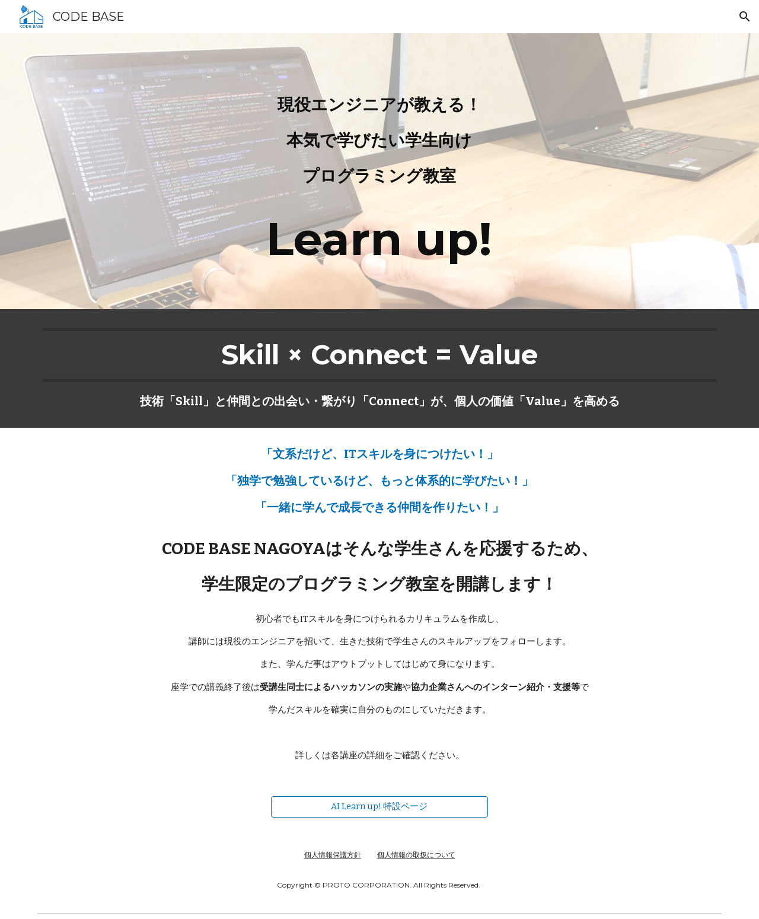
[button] (745, 16)
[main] (379, 171)
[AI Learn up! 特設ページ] (379, 807)
